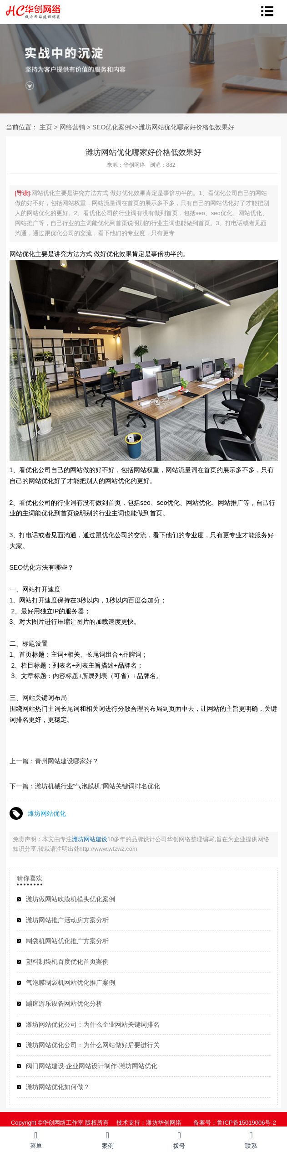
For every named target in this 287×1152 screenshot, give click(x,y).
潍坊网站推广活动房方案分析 (67, 920)
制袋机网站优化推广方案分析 (67, 941)
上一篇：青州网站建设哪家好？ (54, 761)
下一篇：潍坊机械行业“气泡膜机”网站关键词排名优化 (85, 786)
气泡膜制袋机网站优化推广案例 (70, 982)
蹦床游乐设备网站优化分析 (64, 1003)
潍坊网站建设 (89, 839)
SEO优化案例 (111, 127)
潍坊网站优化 (47, 813)
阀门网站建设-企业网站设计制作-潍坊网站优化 (91, 1066)
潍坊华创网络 (163, 1122)
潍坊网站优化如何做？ (58, 1086)
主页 (46, 127)
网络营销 (72, 127)
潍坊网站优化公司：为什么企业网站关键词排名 (93, 1024)
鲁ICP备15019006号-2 (246, 1122)
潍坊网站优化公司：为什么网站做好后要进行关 (93, 1045)
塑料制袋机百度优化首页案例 (67, 961)
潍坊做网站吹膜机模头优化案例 (70, 899)
